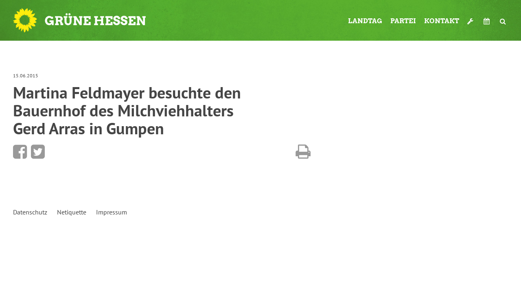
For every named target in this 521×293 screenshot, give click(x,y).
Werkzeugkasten (471, 21)
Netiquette (71, 212)
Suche (503, 21)
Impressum (111, 212)
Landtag (365, 21)
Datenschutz (30, 212)
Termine (487, 21)
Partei (403, 21)
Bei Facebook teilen (20, 152)
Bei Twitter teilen (38, 152)
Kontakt (441, 21)
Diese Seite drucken (303, 152)
